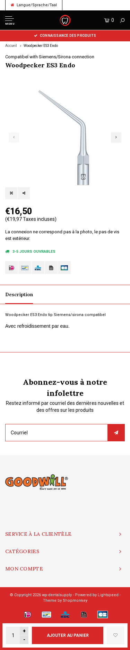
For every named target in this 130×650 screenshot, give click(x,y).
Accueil (11, 46)
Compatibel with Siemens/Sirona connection (49, 56)
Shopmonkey (75, 600)
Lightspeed (108, 595)
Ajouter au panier (68, 635)
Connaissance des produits (65, 36)
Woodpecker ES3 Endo (41, 46)
